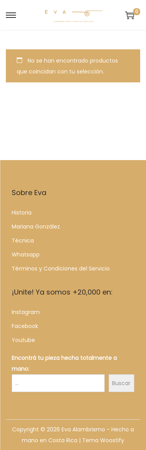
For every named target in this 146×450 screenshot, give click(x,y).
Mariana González (36, 226)
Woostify (112, 440)
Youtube (23, 340)
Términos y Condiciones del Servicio (61, 268)
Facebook (25, 326)
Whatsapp (26, 254)
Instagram (26, 312)
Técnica (23, 240)
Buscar (121, 383)
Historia (22, 212)
